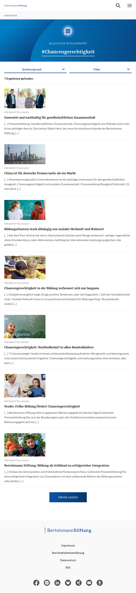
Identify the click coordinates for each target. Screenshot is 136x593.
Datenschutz (68, 560)
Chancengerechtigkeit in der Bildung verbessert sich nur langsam (51, 288)
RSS (68, 567)
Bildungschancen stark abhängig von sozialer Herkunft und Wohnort (54, 229)
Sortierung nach (32, 69)
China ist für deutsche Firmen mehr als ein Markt (40, 173)
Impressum (68, 545)
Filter (97, 69)
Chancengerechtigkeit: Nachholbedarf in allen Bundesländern (49, 347)
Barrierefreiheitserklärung (68, 552)
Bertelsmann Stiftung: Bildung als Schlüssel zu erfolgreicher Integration (56, 465)
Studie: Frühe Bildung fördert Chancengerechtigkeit (42, 406)
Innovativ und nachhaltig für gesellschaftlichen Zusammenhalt (49, 117)
